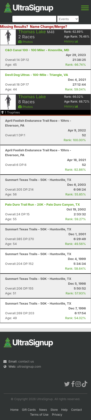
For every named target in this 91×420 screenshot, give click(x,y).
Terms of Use (39, 414)
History (71, 41)
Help (64, 410)
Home (14, 410)
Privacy (57, 414)
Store (54, 410)
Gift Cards (29, 410)
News (43, 410)
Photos (25, 42)
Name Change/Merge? (48, 26)
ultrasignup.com (29, 366)
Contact (76, 410)
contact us (26, 361)
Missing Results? (14, 26)
